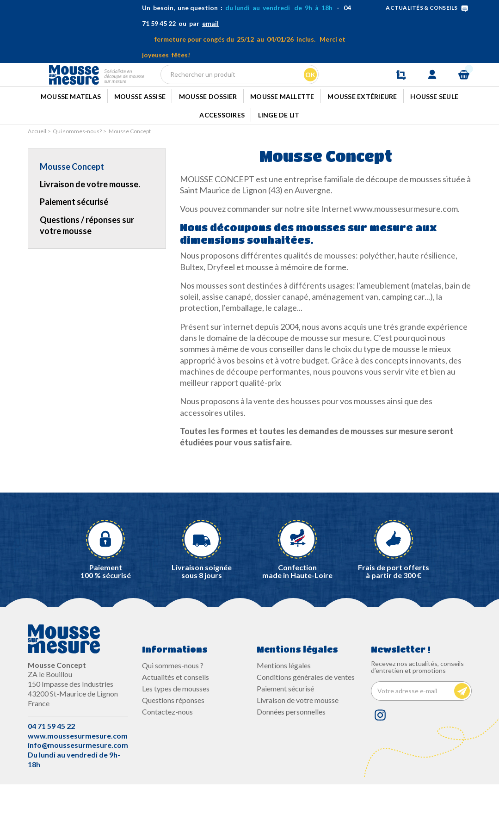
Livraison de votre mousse (298, 742)
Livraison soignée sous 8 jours (202, 613)
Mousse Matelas (71, 131)
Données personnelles (291, 753)
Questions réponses (173, 742)
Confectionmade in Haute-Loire (297, 613)
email (210, 23)
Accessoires (222, 155)
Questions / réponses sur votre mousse (87, 266)
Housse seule (434, 131)
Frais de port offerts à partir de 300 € (393, 613)
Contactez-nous (167, 753)
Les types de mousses (175, 730)
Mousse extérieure (362, 131)
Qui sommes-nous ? (172, 707)
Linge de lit (279, 155)
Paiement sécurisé (74, 244)
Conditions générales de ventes (306, 718)
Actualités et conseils (175, 718)
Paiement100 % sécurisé (105, 613)
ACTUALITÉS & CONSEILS (428, 7)
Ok (309, 90)
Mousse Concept (72, 208)
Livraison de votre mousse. (90, 226)
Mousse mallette (282, 131)
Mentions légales (284, 707)
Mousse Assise (140, 131)
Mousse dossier (208, 131)
